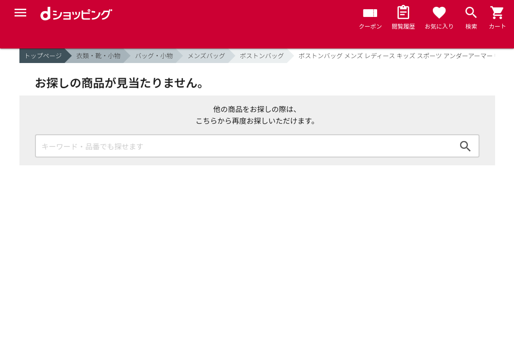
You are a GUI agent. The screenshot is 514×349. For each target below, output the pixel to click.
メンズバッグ (206, 55)
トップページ (43, 55)
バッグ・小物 (154, 55)
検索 (465, 146)
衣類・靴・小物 (98, 55)
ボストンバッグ (262, 55)
